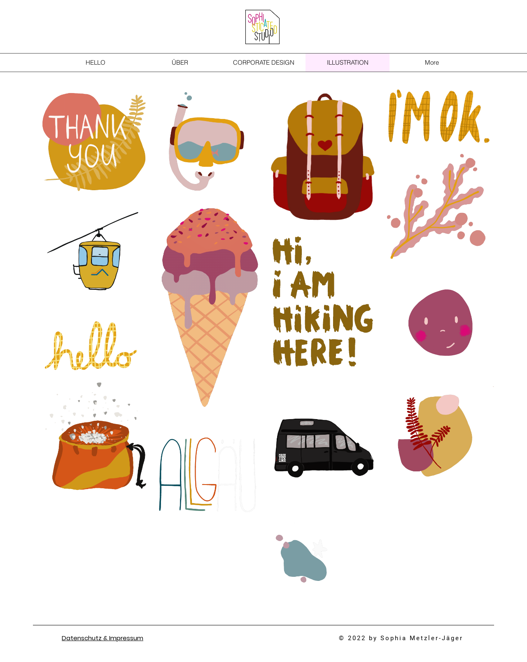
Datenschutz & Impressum (102, 638)
